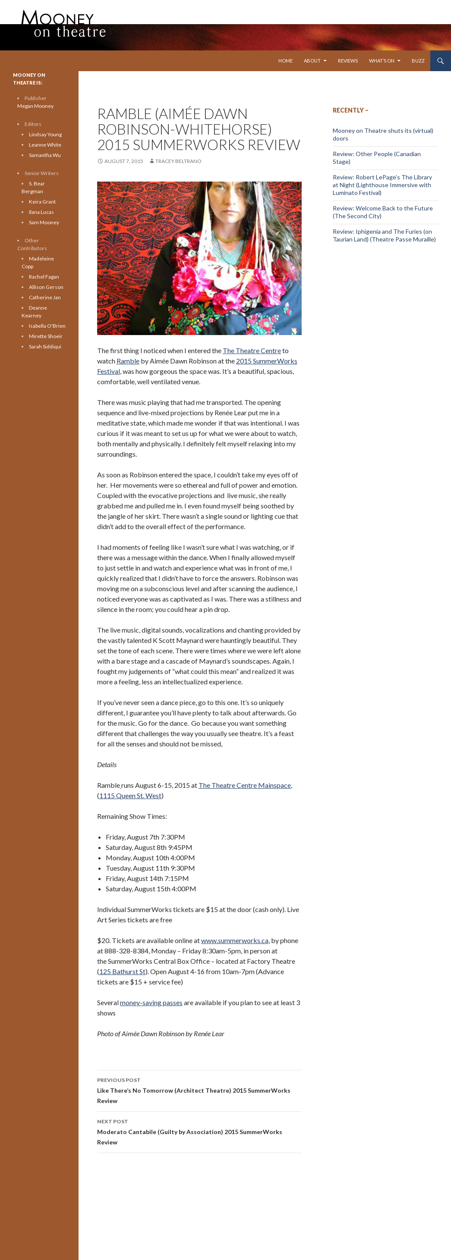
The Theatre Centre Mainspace (245, 785)
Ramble (128, 361)
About (312, 60)
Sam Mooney (44, 222)
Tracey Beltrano (178, 161)
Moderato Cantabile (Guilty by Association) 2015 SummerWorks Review (199, 1131)
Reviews (348, 60)
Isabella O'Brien (47, 326)
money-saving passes (151, 1002)
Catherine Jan (45, 297)
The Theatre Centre (252, 350)
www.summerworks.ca (234, 940)
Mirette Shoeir (46, 336)
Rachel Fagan (44, 276)
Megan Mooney (35, 106)
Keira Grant (42, 201)
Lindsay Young (45, 134)
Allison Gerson (46, 287)
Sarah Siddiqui (45, 346)
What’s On (381, 60)
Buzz (418, 60)
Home (285, 60)
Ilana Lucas (41, 212)
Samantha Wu (45, 155)
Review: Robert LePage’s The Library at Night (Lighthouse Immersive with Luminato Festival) (382, 184)
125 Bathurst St (122, 971)
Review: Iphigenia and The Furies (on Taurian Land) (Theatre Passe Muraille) (384, 235)
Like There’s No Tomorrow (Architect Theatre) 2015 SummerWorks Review (199, 1089)
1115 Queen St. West (130, 795)
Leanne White (45, 144)
